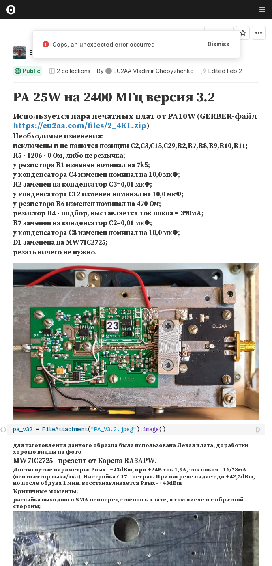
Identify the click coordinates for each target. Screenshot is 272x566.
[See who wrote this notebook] (145, 71)
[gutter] (4, 97)
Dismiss (218, 44)
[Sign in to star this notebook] (243, 33)
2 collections (69, 71)
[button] (3, 86)
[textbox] (137, 429)
